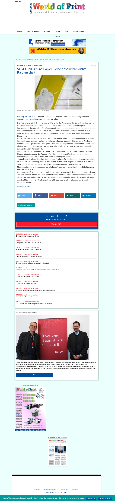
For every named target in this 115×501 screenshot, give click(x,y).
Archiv (58, 31)
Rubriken (47, 31)
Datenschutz (63, 489)
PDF (34, 375)
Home (19, 31)
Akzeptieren (91, 498)
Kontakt (36, 489)
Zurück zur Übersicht (26, 205)
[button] (24, 195)
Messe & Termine (32, 31)
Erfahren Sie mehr (105, 498)
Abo (66, 31)
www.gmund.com (23, 186)
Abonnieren (56, 224)
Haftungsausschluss (49, 489)
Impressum (75, 489)
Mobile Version (78, 31)
